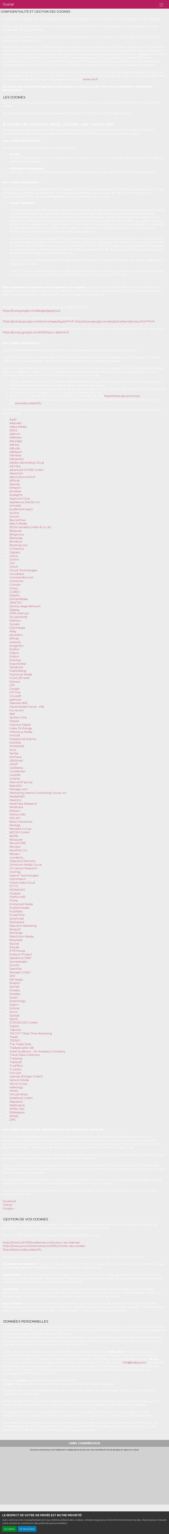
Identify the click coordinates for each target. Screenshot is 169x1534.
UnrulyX (15, 1073)
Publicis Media (19, 907)
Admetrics (16, 459)
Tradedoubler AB (21, 1047)
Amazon (15, 487)
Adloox (14, 444)
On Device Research (23, 868)
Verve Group (18, 1083)
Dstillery (15, 620)
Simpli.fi (14, 983)
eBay (12, 631)
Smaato (14, 990)
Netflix (13, 836)
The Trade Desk (20, 1044)
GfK (12, 685)
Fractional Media (20, 674)
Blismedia (16, 538)
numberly (16, 857)
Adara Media (17, 426)
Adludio (14, 448)
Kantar (14, 753)
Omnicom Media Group (25, 864)
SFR (12, 976)
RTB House (17, 950)
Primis (13, 900)
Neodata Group (20, 828)
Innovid (14, 735)
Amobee (15, 491)
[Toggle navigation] (161, 4)
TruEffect (16, 1065)
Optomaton (17, 879)
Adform (14, 434)
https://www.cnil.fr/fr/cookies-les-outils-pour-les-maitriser (41, 1242)
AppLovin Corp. (19, 498)
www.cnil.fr (90, 79)
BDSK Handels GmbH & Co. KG (30, 527)
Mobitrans (16, 807)
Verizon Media (19, 1080)
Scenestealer (18, 961)
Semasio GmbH (20, 972)
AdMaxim (15, 452)
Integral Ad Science (22, 739)
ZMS (12, 1119)
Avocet (14, 516)
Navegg (14, 825)
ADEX (13, 430)
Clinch (13, 566)
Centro (14, 559)
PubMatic (16, 911)
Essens (14, 653)
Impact (14, 721)
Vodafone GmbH (21, 1098)
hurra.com (16, 710)
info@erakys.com (134, 1362)
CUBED (14, 592)
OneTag (15, 872)
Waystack (16, 1101)
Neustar (15, 846)
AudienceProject (21, 509)
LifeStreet (16, 760)
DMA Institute (19, 613)
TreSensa (15, 1058)
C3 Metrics (16, 548)
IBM (12, 714)
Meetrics (15, 800)
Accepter (9, 1529)
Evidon (14, 656)
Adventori (16, 473)
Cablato (14, 552)
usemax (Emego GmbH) (26, 1076)
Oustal (8, 4)
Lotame (14, 778)
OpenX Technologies (23, 875)
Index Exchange (20, 728)
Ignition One (18, 717)
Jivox (12, 750)
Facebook (16, 667)
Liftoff (13, 764)
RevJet (14, 943)
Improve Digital (20, 724)
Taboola (15, 1030)
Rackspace (16, 922)
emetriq (15, 642)
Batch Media (18, 523)
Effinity (14, 638)
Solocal (14, 1008)
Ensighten (16, 645)
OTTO (13, 886)
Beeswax (15, 531)
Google (14, 688)
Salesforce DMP (20, 958)
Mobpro (15, 810)
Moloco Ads (17, 814)
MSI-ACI (14, 818)
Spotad (14, 1015)
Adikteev (15, 437)
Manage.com (18, 789)
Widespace (17, 1112)
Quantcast (16, 918)
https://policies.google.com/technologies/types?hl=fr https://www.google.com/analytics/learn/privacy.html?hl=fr (79, 321)
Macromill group (21, 782)
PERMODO (17, 890)
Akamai (14, 484)
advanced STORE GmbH (26, 470)
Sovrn (13, 1012)
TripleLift (15, 1062)
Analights (15, 495)
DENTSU (15, 602)
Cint (12, 563)
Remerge (16, 933)
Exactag (15, 660)
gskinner (15, 699)
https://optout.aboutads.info (22, 1249)
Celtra (13, 556)
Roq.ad (14, 947)
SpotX (13, 1019)
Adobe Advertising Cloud (26, 462)
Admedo (15, 455)
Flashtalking (17, 670)
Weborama (17, 1105)
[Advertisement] (84, 1477)
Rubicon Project (20, 954)
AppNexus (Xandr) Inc (24, 502)
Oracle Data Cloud (22, 882)
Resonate (16, 940)
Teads (13, 1037)
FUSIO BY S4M (19, 678)
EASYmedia (17, 628)
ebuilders (16, 635)
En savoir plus (27, 1529)
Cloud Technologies (23, 570)
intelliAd (15, 742)
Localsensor (17, 771)
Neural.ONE (17, 843)
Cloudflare (16, 574)
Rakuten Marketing (23, 925)
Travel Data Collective (24, 1055)
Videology (16, 1087)
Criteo (13, 588)
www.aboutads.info (28, 403)
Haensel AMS (18, 703)
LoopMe (15, 775)
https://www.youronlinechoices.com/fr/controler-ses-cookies (44, 1246)
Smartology (17, 1001)
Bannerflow (17, 520)
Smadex (15, 994)
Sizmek (14, 986)
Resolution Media (21, 936)
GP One (15, 692)
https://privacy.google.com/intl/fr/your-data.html (36, 332)
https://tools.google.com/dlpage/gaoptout (31, 310)
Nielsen (14, 854)
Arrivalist (15, 505)
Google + (9, 1208)
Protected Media (21, 904)
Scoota (14, 965)
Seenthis (15, 968)
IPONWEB (16, 746)
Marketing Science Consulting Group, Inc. (38, 793)
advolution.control (22, 477)
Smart (13, 997)
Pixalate (15, 893)
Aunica (14, 513)
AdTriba (14, 466)
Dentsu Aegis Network (25, 606)
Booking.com (18, 545)
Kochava (15, 757)
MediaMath (17, 796)
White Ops (16, 1108)
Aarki (12, 419)
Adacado (15, 423)
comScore (16, 581)
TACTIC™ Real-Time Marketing (30, 1033)
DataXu (14, 595)
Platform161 (17, 897)
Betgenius (16, 534)
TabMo (14, 1026)
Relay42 (15, 929)
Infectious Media (20, 732)
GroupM (15, 696)
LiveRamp (16, 768)
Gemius (14, 681)
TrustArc (15, 1069)
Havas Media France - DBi (26, 706)
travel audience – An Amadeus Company (37, 1051)
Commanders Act (21, 577)
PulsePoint (17, 915)
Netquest (16, 839)
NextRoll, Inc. (18, 850)
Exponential (17, 663)
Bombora (15, 541)
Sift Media (16, 979)
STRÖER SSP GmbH (23, 1022)
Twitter (8, 1205)
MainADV (15, 785)
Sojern (13, 1004)
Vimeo (13, 1090)
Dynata (14, 624)
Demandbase (18, 599)
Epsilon (14, 649)
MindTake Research (23, 803)
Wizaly (14, 1116)
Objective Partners (22, 861)
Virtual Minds (18, 1094)
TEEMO (14, 1040)
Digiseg (14, 610)
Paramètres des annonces (122, 396)
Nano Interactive (20, 821)
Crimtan (15, 584)
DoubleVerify (18, 617)
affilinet (14, 480)
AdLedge (15, 441)
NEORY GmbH (19, 832)
